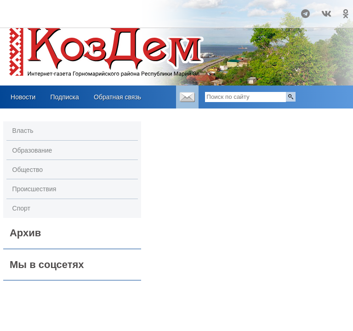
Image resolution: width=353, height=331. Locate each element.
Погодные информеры (60, 18)
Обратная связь (117, 97)
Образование (32, 150)
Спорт (21, 208)
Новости (23, 97)
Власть (23, 130)
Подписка (64, 97)
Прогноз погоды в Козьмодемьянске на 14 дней (60, 9)
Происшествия (34, 189)
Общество (27, 169)
